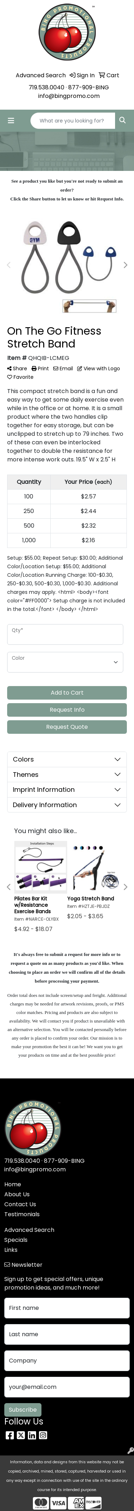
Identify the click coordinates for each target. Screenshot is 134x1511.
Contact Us (20, 1204)
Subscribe (23, 1410)
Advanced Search (29, 1230)
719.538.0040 (46, 87)
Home (12, 1184)
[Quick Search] (72, 121)
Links (11, 1250)
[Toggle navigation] (11, 121)
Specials (16, 1240)
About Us (17, 1194)
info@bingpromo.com (69, 96)
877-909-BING (88, 87)
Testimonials (22, 1214)
